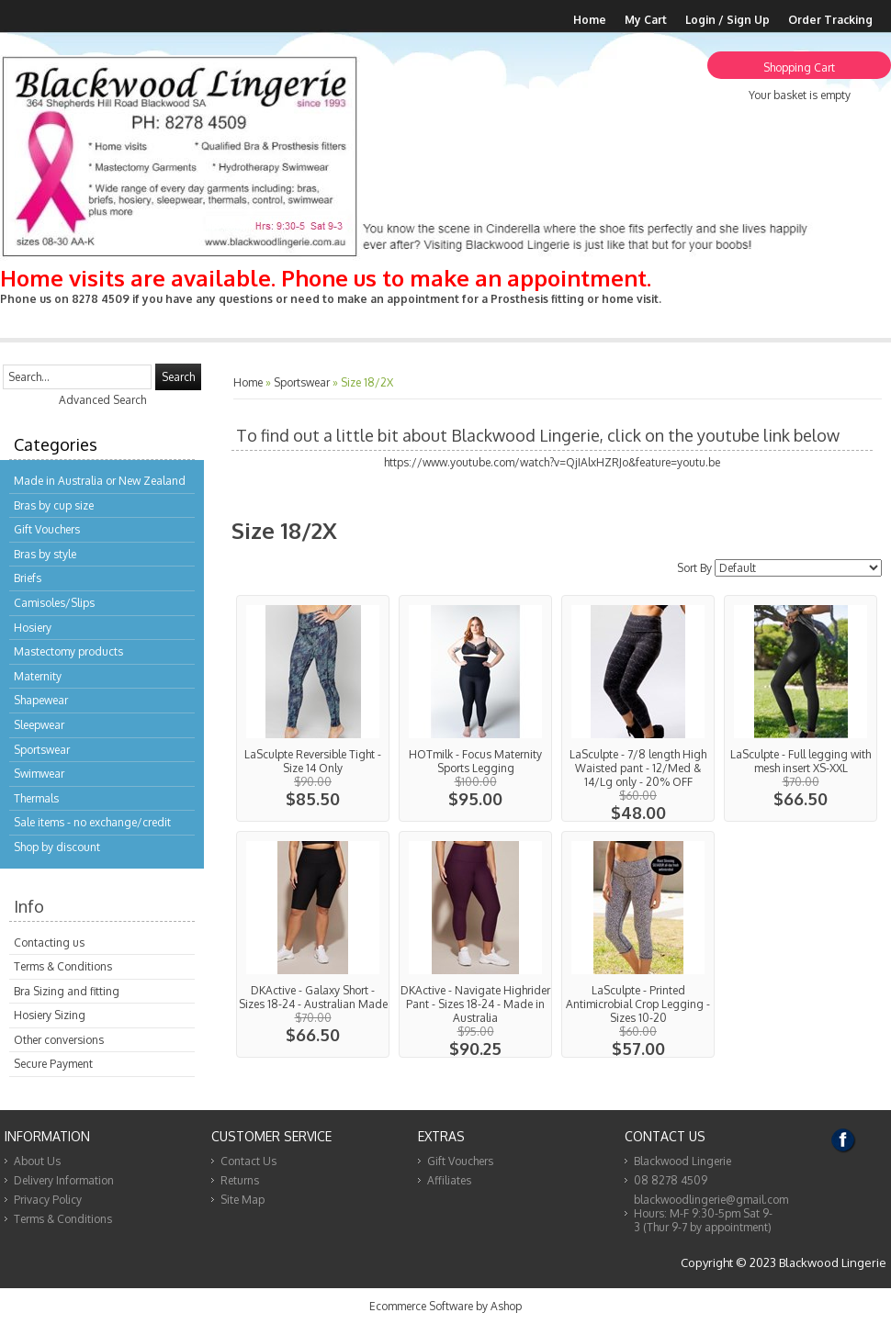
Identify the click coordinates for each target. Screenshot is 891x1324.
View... (313, 708)
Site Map (242, 1199)
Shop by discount (57, 847)
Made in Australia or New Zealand (100, 481)
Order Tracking (830, 20)
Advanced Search (102, 400)
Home (589, 20)
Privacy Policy (48, 1199)
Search (178, 377)
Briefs (27, 578)
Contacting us (49, 942)
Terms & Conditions (63, 966)
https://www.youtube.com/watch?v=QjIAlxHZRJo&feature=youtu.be (552, 462)
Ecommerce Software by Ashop (445, 1306)
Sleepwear (39, 725)
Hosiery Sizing (49, 1015)
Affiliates (449, 1180)
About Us (37, 1161)
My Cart (646, 20)
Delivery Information (64, 1180)
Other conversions (59, 1040)
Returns (239, 1180)
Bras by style (45, 554)
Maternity (38, 676)
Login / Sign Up (727, 20)
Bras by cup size (54, 505)
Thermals (36, 798)
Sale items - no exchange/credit (92, 822)
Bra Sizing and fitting (66, 991)
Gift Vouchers (47, 529)
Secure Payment (53, 1064)
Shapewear (41, 700)
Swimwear (39, 773)
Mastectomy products (68, 651)
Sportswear (42, 750)
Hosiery (32, 627)
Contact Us (248, 1161)
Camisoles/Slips (54, 603)
